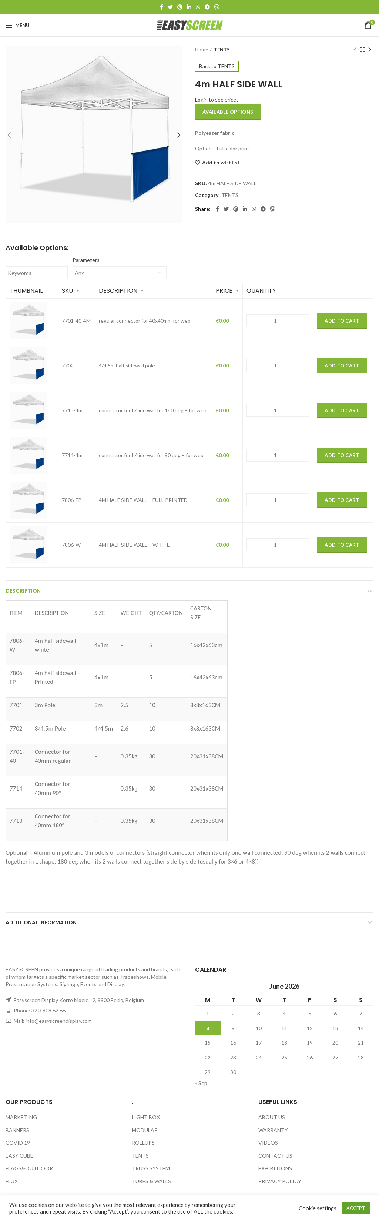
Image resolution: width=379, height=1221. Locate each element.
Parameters (86, 260)
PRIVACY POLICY (279, 1181)
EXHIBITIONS (275, 1168)
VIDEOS (268, 1143)
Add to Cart (342, 321)
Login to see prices (217, 99)
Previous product (355, 50)
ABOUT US (271, 1117)
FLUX (12, 1181)
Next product (370, 50)
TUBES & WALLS (151, 1181)
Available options (227, 112)
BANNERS (17, 1130)
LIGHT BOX (146, 1117)
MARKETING (21, 1117)
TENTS (222, 50)
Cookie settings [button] (317, 1208)
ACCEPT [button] (355, 1208)
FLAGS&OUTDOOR (29, 1168)
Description (23, 591)
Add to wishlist (221, 162)
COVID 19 (18, 1143)
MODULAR (145, 1130)
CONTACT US (275, 1155)
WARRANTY (273, 1130)
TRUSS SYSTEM (151, 1168)
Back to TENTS (217, 66)
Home (201, 50)
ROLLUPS (143, 1143)
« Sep (201, 1083)
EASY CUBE (19, 1155)
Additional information (41, 922)
